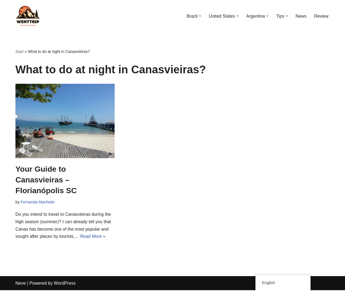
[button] (199, 16)
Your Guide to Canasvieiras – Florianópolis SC (46, 180)
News (300, 16)
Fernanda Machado (38, 202)
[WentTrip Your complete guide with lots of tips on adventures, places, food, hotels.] (27, 16)
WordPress (65, 284)
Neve (20, 284)
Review (321, 16)
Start (19, 51)
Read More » (93, 237)
